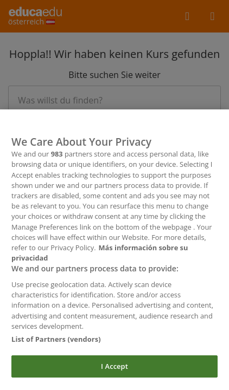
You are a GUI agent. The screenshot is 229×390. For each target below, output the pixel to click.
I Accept (114, 371)
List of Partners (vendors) (56, 344)
